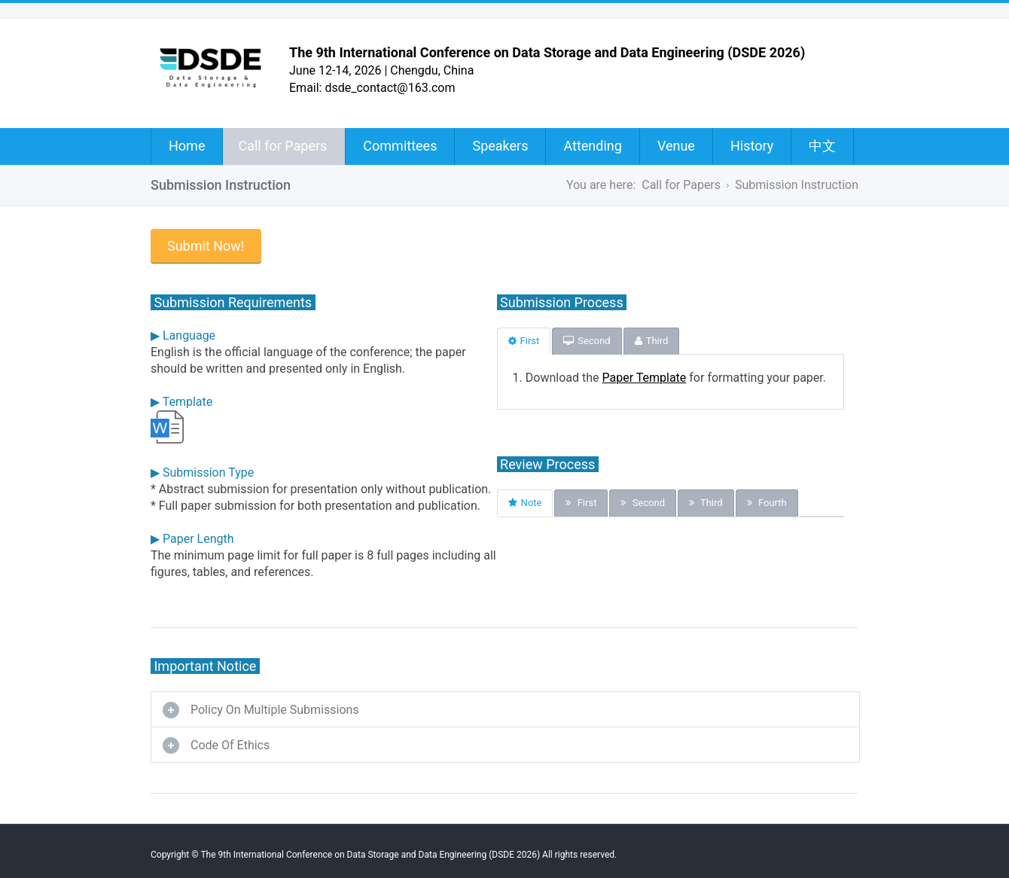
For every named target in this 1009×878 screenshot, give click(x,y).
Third (652, 340)
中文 (822, 146)
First (524, 340)
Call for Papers (282, 146)
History (751, 146)
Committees (400, 146)
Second (586, 340)
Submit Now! (206, 246)
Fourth (767, 502)
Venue (676, 146)
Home (187, 146)
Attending (592, 146)
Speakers (500, 146)
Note (525, 502)
